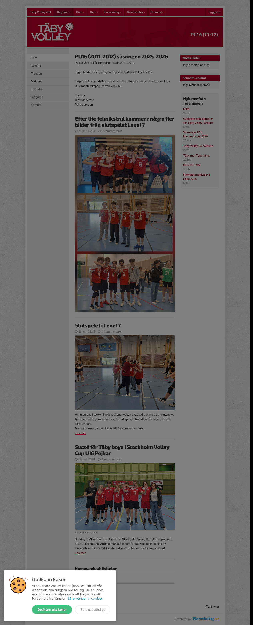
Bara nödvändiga (92, 610)
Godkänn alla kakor (52, 610)
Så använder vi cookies (85, 598)
